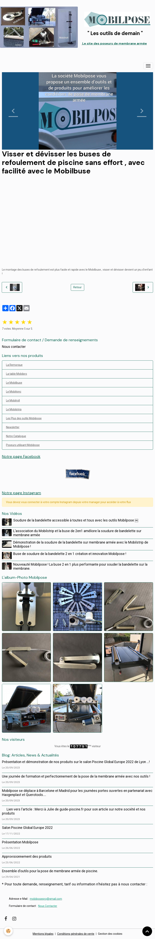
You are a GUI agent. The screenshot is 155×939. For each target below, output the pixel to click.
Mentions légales (43, 933)
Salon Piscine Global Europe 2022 (27, 828)
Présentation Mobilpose (20, 842)
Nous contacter (14, 347)
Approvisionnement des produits (27, 856)
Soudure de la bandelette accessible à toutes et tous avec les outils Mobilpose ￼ (75, 520)
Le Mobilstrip (14, 409)
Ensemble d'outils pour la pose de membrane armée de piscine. (50, 871)
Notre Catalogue (16, 436)
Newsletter (12, 427)
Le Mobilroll (13, 400)
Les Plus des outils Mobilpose (24, 418)
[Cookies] (8, 931)
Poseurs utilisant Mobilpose (23, 445)
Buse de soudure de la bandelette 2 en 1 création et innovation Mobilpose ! (69, 554)
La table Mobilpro (16, 373)
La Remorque (14, 364)
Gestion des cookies (110, 933)
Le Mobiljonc (13, 391)
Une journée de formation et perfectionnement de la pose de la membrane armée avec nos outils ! (76, 776)
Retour (77, 287)
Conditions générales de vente (75, 933)
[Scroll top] (147, 931)
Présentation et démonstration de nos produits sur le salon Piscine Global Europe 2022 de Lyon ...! (76, 762)
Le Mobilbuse (14, 382)
